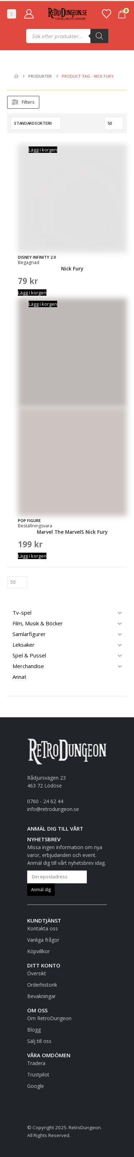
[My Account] (28, 14)
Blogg (34, 1029)
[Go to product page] (72, 205)
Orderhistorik (42, 984)
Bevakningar (41, 996)
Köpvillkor (38, 951)
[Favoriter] (106, 14)
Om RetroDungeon (49, 1018)
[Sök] (99, 36)
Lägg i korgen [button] (43, 149)
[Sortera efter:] (36, 123)
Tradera (36, 1063)
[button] (11, 14)
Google (35, 1086)
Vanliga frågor (43, 939)
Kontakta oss (42, 928)
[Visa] (113, 123)
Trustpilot (38, 1074)
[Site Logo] (67, 14)
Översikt (36, 973)
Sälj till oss (39, 1041)
